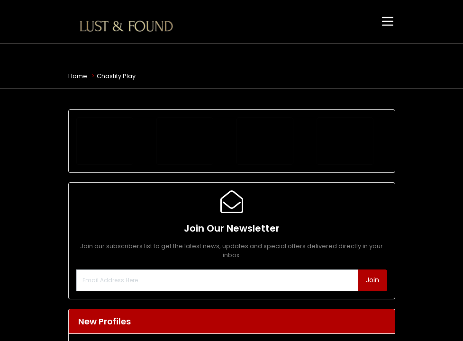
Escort (123, 285)
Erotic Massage (137, 315)
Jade (122, 272)
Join (372, 207)
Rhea (122, 332)
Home (77, 76)
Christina (129, 302)
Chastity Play (116, 76)
